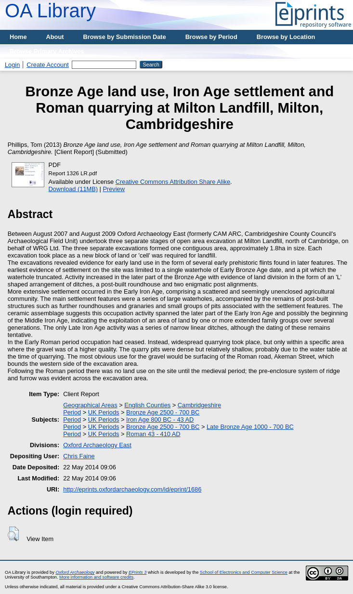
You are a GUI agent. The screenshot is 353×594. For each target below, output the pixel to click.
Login (12, 64)
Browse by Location (286, 36)
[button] (13, 534)
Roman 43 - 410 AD (153, 434)
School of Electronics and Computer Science (244, 572)
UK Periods (103, 412)
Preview (114, 189)
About (55, 36)
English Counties (147, 405)
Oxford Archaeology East (97, 445)
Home (18, 36)
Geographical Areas (90, 405)
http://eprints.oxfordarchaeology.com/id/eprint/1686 (132, 489)
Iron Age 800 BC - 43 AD (160, 419)
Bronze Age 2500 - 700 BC (162, 412)
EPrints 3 (137, 572)
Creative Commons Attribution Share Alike (173, 181)
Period (72, 412)
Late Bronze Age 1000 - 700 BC (250, 426)
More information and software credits (96, 577)
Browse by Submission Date (124, 36)
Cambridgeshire (199, 405)
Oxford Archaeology (74, 572)
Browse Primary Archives (47, 51)
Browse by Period (211, 36)
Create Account (47, 64)
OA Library (50, 10)
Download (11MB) (73, 189)
